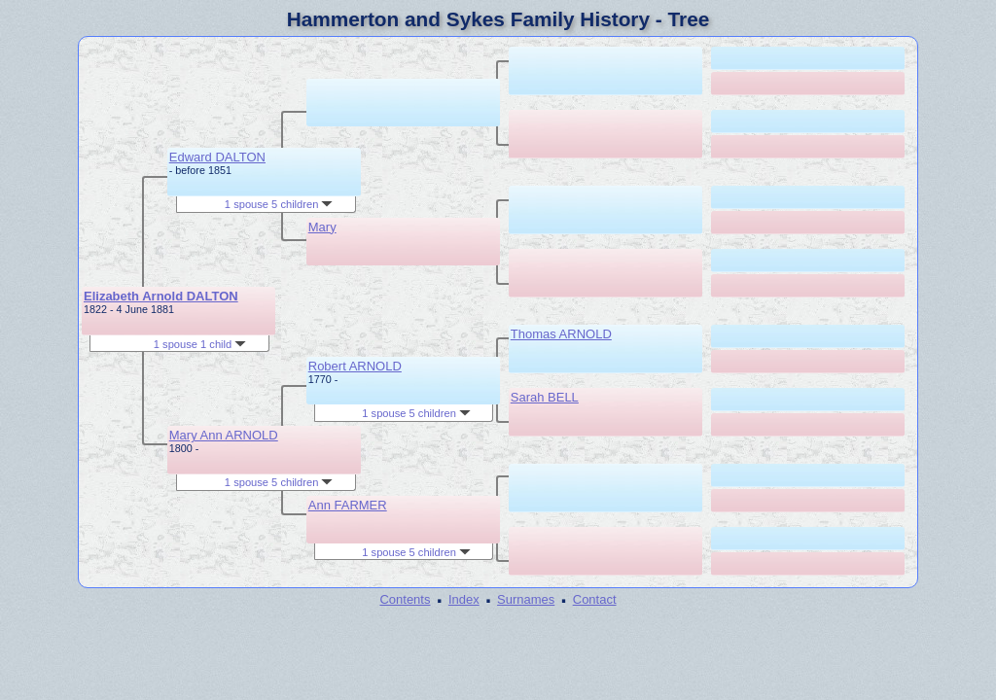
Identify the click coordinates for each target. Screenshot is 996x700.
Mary (322, 227)
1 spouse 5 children (279, 204)
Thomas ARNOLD (561, 334)
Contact (595, 599)
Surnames (525, 599)
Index (464, 599)
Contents (404, 599)
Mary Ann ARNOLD (223, 435)
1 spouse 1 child (200, 344)
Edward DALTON (217, 157)
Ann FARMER (347, 505)
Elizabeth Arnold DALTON (161, 296)
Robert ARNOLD (355, 366)
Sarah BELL (545, 397)
